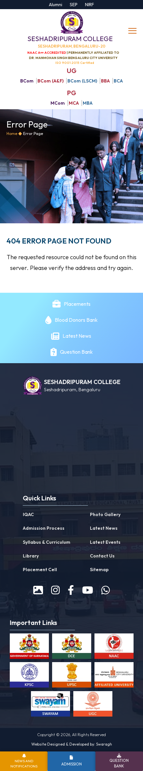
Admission (71, 764)
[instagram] (55, 590)
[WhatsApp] (105, 590)
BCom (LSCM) (82, 81)
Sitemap (99, 569)
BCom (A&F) (50, 81)
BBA (105, 81)
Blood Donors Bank (76, 320)
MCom (57, 103)
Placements (77, 304)
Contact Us (102, 556)
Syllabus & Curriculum (46, 542)
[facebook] (71, 590)
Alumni (55, 4)
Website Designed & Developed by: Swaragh (71, 744)
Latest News (77, 336)
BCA (118, 81)
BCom (27, 81)
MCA (74, 103)
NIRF (89, 4)
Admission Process (43, 528)
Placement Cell (40, 569)
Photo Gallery (105, 514)
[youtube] (87, 590)
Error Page (33, 133)
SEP (74, 4)
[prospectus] (38, 590)
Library (31, 556)
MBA (88, 103)
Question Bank (76, 351)
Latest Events (105, 542)
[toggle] (133, 31)
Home (12, 133)
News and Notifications (23, 763)
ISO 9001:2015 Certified (74, 63)
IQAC (28, 514)
